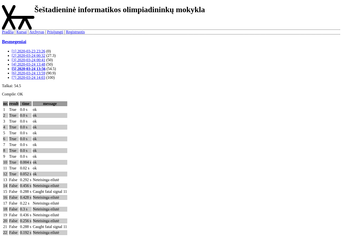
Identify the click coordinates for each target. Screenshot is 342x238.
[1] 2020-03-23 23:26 (28, 51)
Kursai (21, 32)
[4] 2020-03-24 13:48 (28, 64)
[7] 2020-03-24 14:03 (28, 77)
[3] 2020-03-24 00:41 (28, 60)
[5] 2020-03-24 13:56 (29, 69)
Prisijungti (55, 32)
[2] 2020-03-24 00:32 (28, 55)
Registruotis (75, 32)
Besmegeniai (14, 41)
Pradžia (8, 32)
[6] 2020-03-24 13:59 (28, 73)
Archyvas (36, 32)
